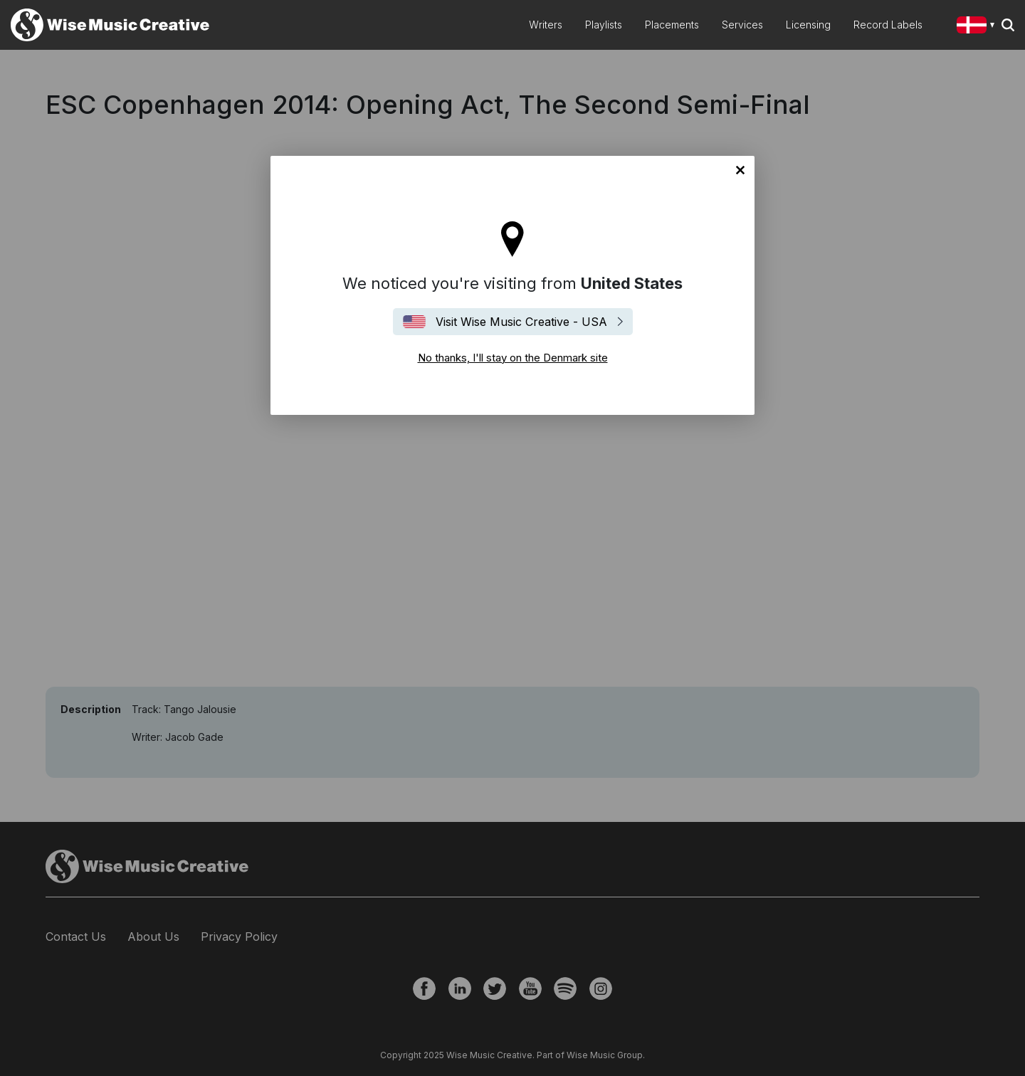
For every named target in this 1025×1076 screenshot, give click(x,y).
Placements (672, 25)
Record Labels (887, 25)
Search (1008, 25)
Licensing (808, 25)
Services (742, 25)
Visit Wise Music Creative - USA (521, 322)
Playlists (603, 25)
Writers (545, 25)
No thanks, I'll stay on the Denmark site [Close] (740, 170)
